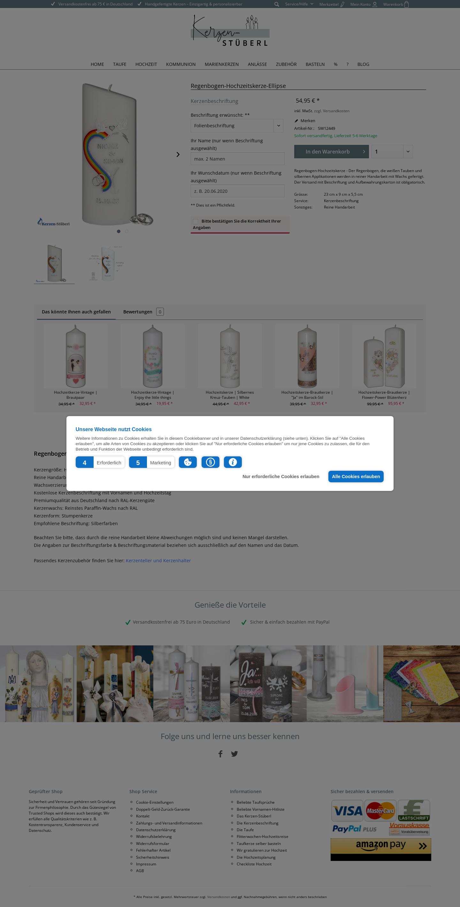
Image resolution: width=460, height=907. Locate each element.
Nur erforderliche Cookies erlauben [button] (280, 476)
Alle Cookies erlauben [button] (356, 476)
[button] (100, 462)
